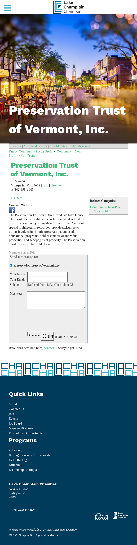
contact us (51, 348)
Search (16, 146)
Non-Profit (101, 211)
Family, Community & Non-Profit (31, 151)
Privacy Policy (24, 510)
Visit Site (16, 198)
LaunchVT (16, 465)
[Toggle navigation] (7, 8)
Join (11, 414)
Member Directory (21, 428)
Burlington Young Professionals (29, 455)
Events (13, 418)
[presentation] (53, 321)
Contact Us (16, 409)
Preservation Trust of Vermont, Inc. (44, 169)
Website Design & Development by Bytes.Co (34, 535)
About (13, 404)
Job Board (15, 423)
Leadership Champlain (24, 470)
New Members (59, 146)
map (45, 185)
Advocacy (15, 450)
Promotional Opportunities (27, 433)
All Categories (80, 146)
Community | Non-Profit (106, 207)
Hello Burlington (20, 460)
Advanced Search (35, 146)
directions (57, 185)
